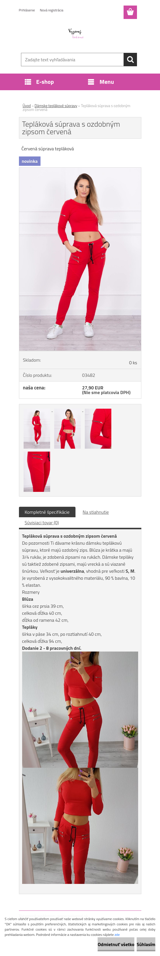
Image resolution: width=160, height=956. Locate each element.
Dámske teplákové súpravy (56, 106)
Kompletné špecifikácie (47, 512)
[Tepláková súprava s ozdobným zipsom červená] (80, 169)
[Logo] (76, 33)
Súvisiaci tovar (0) (42, 522)
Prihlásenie (27, 10)
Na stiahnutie (96, 512)
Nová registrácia (52, 10)
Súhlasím (146, 944)
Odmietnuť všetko (116, 944)
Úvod (27, 106)
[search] (130, 59)
